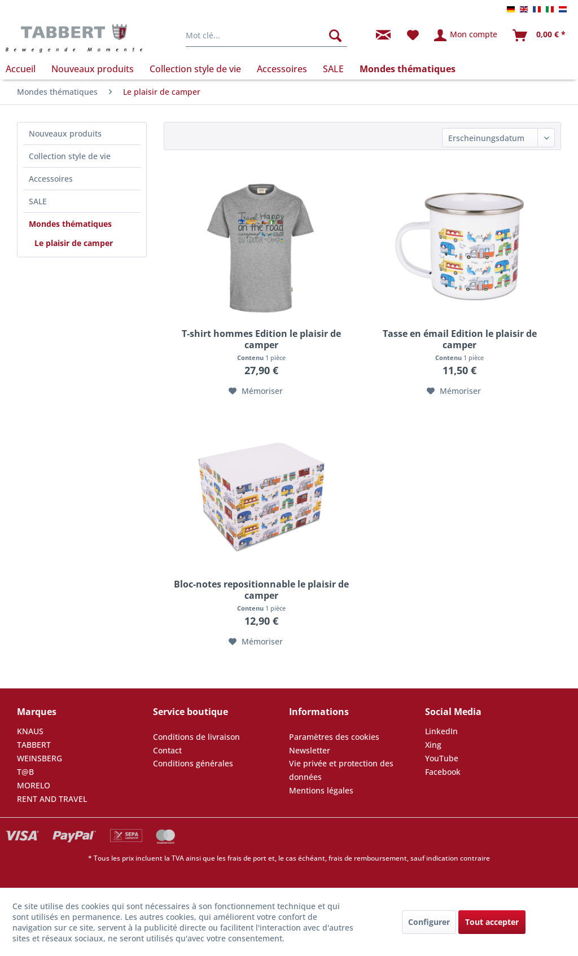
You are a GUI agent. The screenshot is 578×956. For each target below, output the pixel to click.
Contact (167, 750)
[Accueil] (24, 69)
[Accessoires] (282, 69)
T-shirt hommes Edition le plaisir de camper (261, 339)
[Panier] (539, 35)
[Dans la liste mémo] (256, 391)
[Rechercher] (335, 35)
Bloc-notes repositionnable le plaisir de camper (261, 589)
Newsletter (309, 750)
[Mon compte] (466, 35)
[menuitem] (267, 35)
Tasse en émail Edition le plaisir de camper (460, 339)
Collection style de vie (70, 156)
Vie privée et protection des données (341, 770)
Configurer (429, 921)
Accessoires (51, 178)
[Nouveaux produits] (92, 69)
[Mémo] (412, 35)
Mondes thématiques (70, 223)
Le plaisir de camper (73, 243)
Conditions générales (193, 763)
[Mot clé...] (267, 35)
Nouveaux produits (65, 133)
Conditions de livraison (196, 736)
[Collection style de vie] (195, 69)
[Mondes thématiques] (407, 69)
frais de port (246, 858)
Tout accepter (492, 921)
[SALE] (333, 69)
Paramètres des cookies (334, 736)
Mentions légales (321, 790)
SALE (38, 201)
